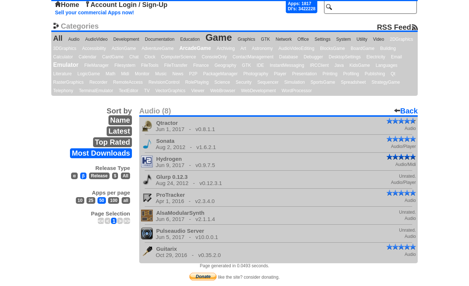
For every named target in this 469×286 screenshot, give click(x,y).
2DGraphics (401, 39)
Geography (225, 65)
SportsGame (322, 82)
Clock (149, 56)
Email (396, 56)
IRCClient (319, 65)
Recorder (98, 82)
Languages (386, 65)
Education (190, 39)
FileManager (96, 65)
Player (280, 73)
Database (288, 56)
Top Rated (112, 142)
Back (406, 111)
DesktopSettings (345, 56)
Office (303, 39)
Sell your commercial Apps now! (94, 12)
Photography (255, 73)
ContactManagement (253, 56)
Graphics (246, 39)
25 (90, 200)
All (58, 38)
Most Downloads (101, 153)
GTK (265, 39)
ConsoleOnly (214, 56)
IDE (260, 65)
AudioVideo (96, 39)
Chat (134, 56)
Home (67, 4)
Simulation (294, 82)
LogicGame (88, 73)
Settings (322, 39)
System (343, 39)
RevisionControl (164, 82)
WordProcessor (296, 90)
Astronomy (262, 48)
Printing (329, 73)
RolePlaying (196, 82)
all (125, 200)
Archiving (225, 48)
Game (219, 37)
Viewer (197, 90)
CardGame (113, 56)
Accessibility (94, 48)
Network (284, 39)
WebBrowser (222, 90)
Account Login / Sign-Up (126, 4)
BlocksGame (332, 48)
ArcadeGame (195, 48)
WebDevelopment (258, 90)
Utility (362, 39)
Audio (74, 39)
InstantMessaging (287, 65)
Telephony (63, 90)
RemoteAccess (128, 82)
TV (146, 90)
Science (222, 82)
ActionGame (124, 48)
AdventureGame (157, 48)
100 (113, 200)
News (178, 73)
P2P (193, 73)
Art (243, 48)
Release (99, 175)
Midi (125, 73)
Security (243, 82)
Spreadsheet (353, 82)
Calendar (88, 56)
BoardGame (362, 48)
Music (161, 73)
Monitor (142, 73)
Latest (119, 131)
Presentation (304, 73)
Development (126, 39)
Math (110, 73)
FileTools (149, 65)
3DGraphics (64, 48)
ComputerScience (178, 56)
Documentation (159, 39)
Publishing (375, 73)
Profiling (351, 73)
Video (378, 39)
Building (388, 48)
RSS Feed (394, 27)
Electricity (375, 56)
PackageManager (220, 73)
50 (101, 200)
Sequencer (267, 82)
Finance (201, 65)
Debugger (313, 56)
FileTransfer (176, 65)
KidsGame (360, 65)
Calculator (63, 56)
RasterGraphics (68, 82)
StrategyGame (386, 82)
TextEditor (128, 90)
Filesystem (124, 65)
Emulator (65, 65)
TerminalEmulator (96, 90)
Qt (393, 73)
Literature (62, 73)
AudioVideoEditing (296, 48)
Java (339, 65)
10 (80, 200)
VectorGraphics (170, 90)
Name (120, 120)
